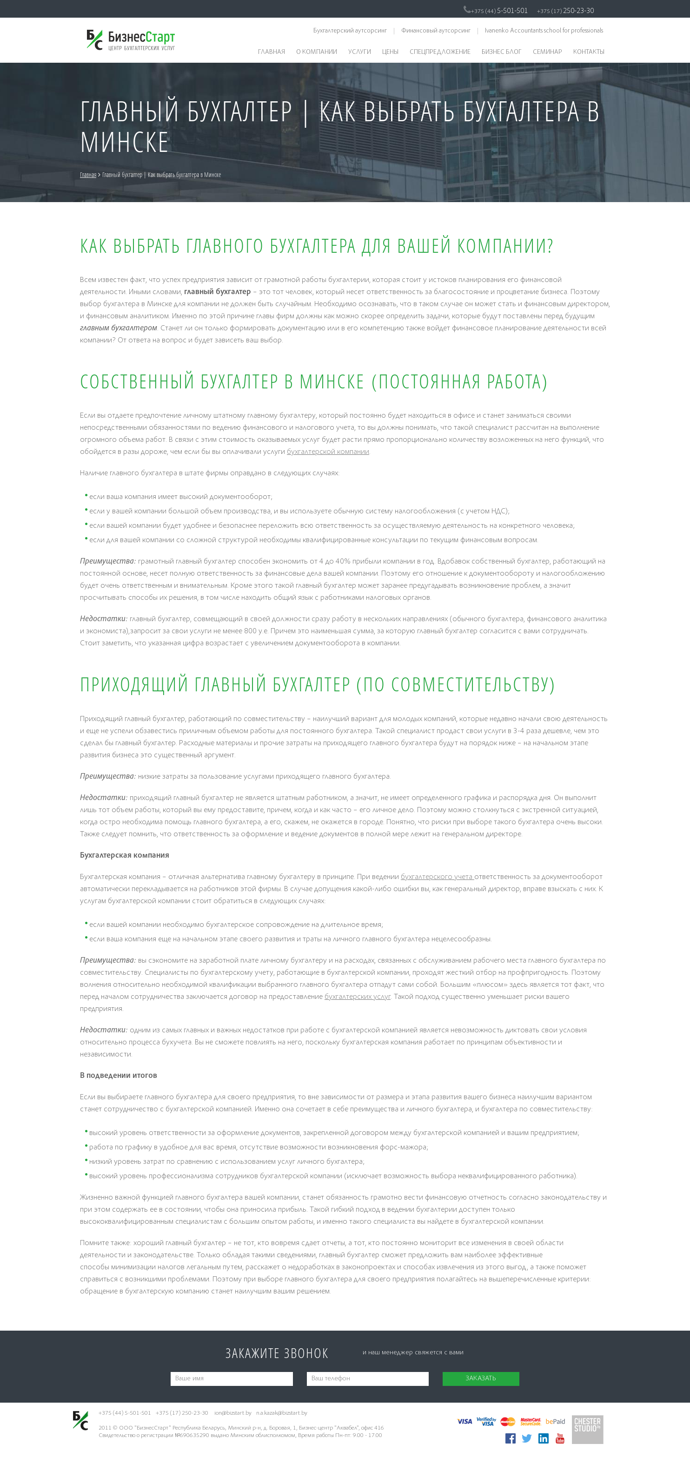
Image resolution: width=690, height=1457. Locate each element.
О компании (316, 52)
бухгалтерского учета (437, 877)
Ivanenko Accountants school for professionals (544, 31)
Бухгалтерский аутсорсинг (350, 31)
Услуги (359, 52)
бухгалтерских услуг (358, 997)
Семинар (547, 52)
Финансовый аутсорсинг (436, 31)
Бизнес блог (502, 52)
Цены (390, 52)
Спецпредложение (440, 52)
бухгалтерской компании (328, 452)
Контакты (588, 52)
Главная (271, 52)
